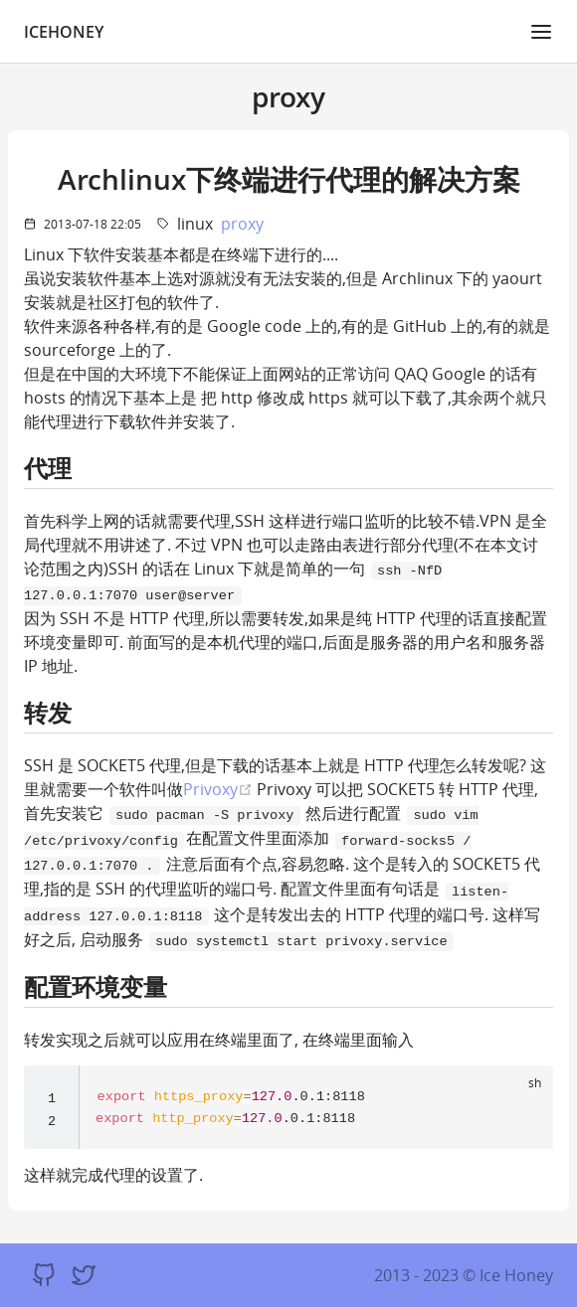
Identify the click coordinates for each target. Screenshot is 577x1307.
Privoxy (218, 788)
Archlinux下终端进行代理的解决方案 (289, 179)
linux (195, 224)
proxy (242, 224)
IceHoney (63, 32)
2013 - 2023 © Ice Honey (463, 1275)
